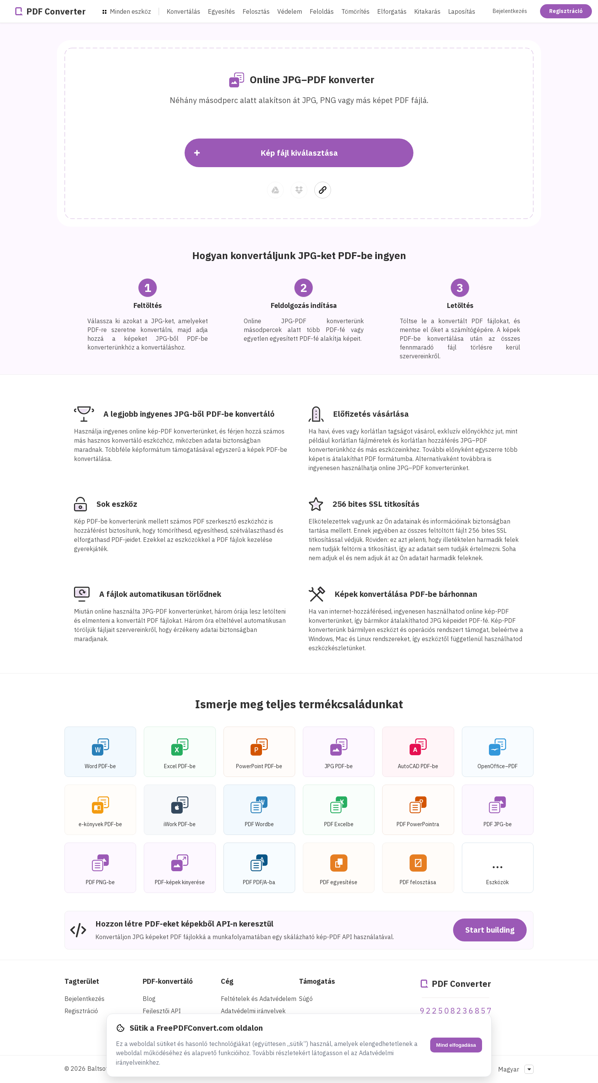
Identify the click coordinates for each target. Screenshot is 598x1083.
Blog (149, 998)
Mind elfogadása (456, 1045)
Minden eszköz (127, 11)
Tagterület (81, 981)
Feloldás (322, 11)
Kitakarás (427, 11)
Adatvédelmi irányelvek (253, 1011)
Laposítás (461, 11)
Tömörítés (355, 11)
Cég (227, 981)
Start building (489, 930)
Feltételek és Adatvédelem (258, 998)
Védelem (289, 11)
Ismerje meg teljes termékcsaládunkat (299, 703)
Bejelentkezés (510, 11)
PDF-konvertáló (168, 981)
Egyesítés (221, 11)
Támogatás (317, 981)
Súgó (306, 998)
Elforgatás (392, 11)
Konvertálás (183, 11)
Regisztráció (566, 11)
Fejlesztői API (162, 1011)
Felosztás (256, 11)
